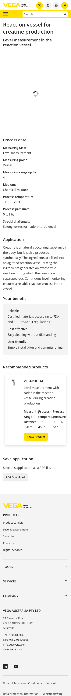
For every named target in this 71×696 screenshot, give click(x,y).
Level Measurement (15, 509)
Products (11, 494)
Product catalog (13, 502)
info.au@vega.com (14, 624)
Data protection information (20, 673)
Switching (9, 516)
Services (9, 561)
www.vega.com (12, 629)
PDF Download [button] (15, 457)
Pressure (8, 522)
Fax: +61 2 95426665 (15, 619)
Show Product (36, 416)
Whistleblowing (52, 673)
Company (10, 575)
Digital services (12, 529)
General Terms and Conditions (22, 662)
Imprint (51, 662)
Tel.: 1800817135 (13, 614)
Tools (8, 546)
